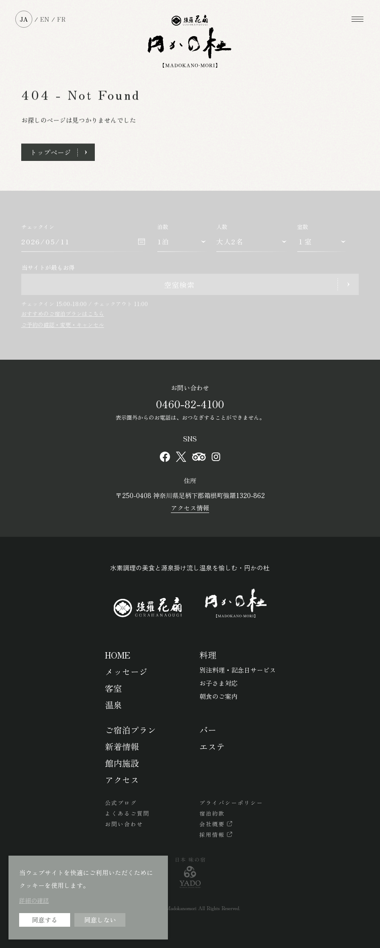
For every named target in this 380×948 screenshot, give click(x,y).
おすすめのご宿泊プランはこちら (62, 313)
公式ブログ (121, 803)
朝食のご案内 (218, 696)
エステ (212, 746)
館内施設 (122, 763)
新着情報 (122, 746)
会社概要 (212, 824)
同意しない (100, 919)
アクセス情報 (190, 507)
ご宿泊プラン (130, 730)
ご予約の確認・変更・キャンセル (62, 325)
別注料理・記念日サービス (237, 669)
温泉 (113, 705)
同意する (44, 919)
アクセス (122, 779)
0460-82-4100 (190, 403)
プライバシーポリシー (231, 803)
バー (207, 730)
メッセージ (126, 671)
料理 (207, 655)
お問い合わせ (124, 824)
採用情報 (212, 835)
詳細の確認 (34, 900)
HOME (117, 655)
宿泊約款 (212, 813)
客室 (113, 688)
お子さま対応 (218, 683)
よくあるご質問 (127, 813)
